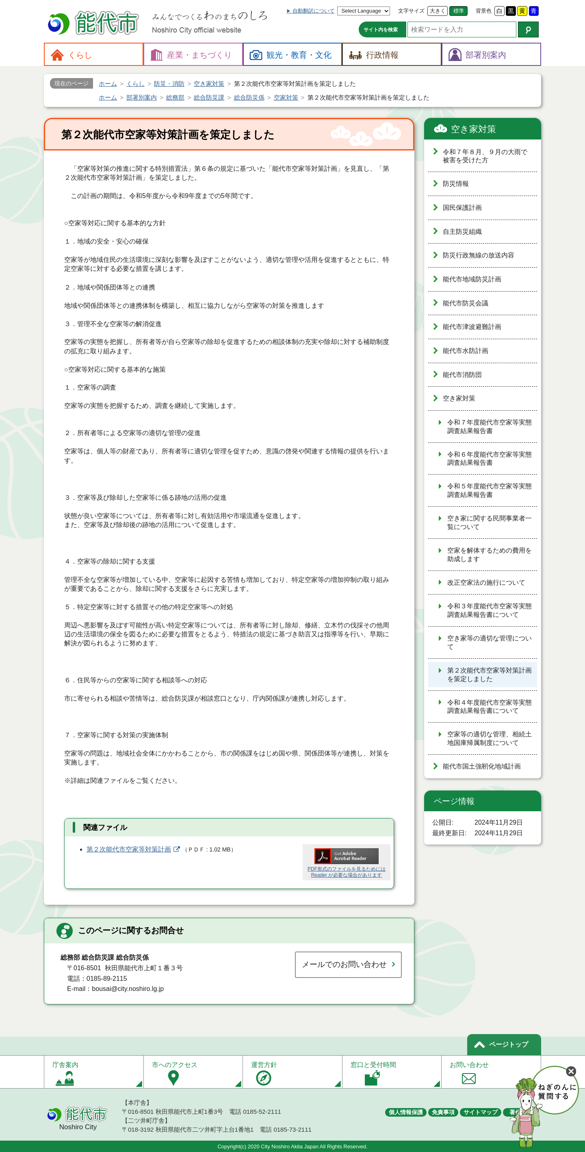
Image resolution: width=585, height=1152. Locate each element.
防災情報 (456, 183)
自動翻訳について (313, 11)
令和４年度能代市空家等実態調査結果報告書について (489, 706)
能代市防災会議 (465, 303)
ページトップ (508, 1044)
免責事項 (443, 1112)
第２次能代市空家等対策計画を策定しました (489, 674)
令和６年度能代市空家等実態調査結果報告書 (489, 458)
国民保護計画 (462, 207)
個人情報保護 (406, 1112)
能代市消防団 (462, 374)
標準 (458, 11)
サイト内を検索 (381, 30)
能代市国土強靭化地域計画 (482, 766)
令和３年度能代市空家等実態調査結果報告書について (489, 610)
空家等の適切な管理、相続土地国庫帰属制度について (489, 738)
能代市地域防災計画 (472, 279)
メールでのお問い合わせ (344, 964)
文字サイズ (411, 11)
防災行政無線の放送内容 (478, 255)
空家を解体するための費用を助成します (489, 554)
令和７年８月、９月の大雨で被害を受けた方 (485, 156)
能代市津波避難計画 (472, 326)
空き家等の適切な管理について (489, 642)
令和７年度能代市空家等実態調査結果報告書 (489, 426)
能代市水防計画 (465, 350)
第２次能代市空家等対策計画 (129, 849)
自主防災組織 (462, 231)
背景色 (484, 11)
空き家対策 (473, 129)
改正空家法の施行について (486, 582)
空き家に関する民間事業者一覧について (489, 522)
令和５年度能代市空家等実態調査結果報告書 (489, 490)
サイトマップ (481, 1112)
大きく (438, 11)
